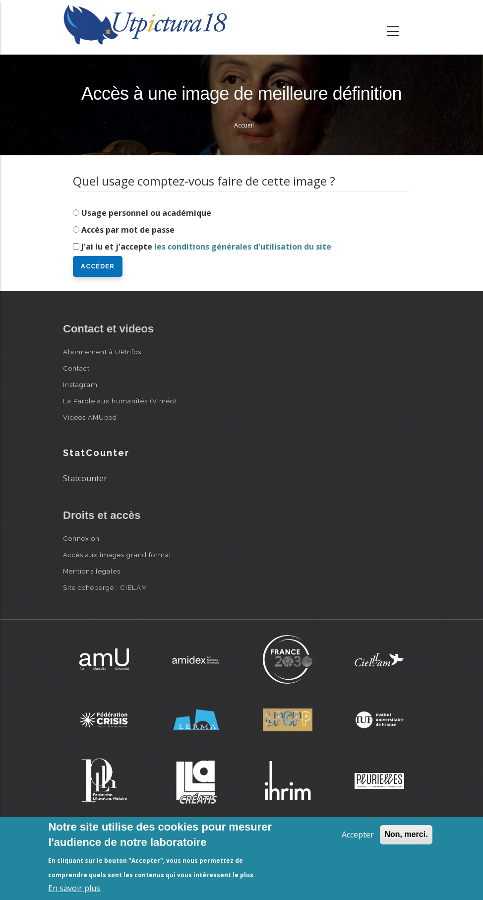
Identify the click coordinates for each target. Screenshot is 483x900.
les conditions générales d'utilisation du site (242, 246)
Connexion (81, 538)
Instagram (80, 384)
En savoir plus (74, 888)
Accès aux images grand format (117, 555)
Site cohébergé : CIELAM (105, 587)
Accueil (244, 125)
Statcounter (85, 478)
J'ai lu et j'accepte (206, 246)
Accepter (358, 834)
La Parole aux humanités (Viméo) (120, 401)
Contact (76, 368)
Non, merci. (405, 834)
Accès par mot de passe (128, 229)
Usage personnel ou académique (146, 212)
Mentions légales (92, 571)
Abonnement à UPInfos (102, 352)
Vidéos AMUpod (90, 417)
